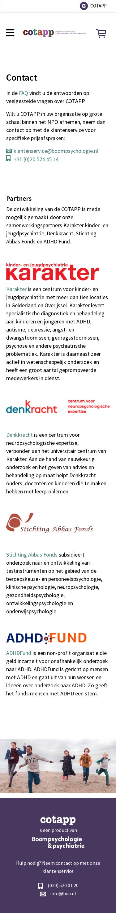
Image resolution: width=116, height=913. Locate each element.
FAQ (23, 92)
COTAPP (98, 6)
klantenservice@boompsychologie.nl (56, 150)
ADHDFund (18, 653)
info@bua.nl (63, 893)
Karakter (16, 289)
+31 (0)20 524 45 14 (36, 159)
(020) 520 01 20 (63, 885)
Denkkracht (19, 434)
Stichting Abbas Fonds (32, 554)
